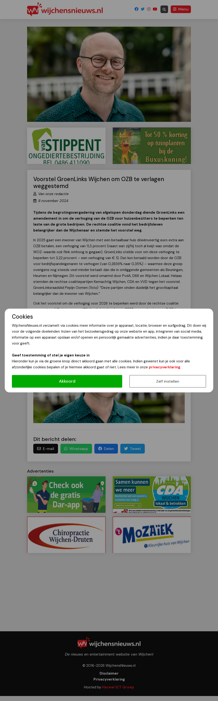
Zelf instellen (167, 381)
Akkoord (67, 381)
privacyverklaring (164, 367)
